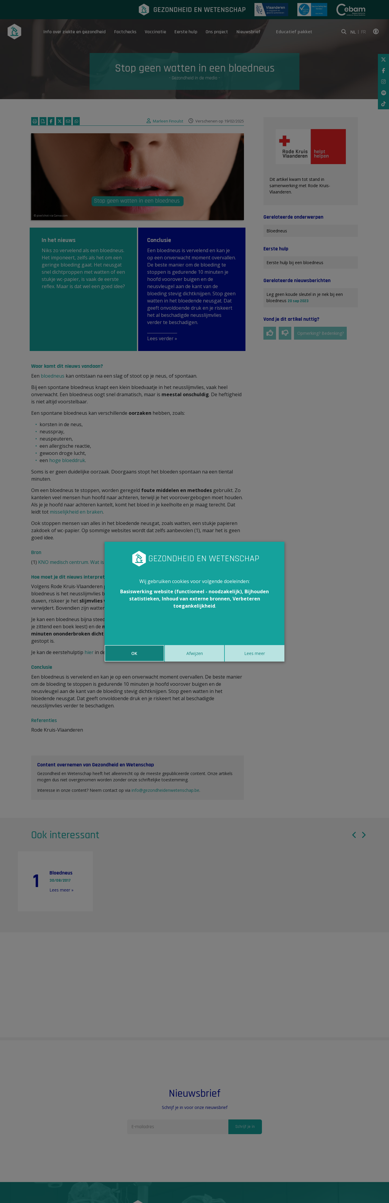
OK (134, 653)
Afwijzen (194, 653)
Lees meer (254, 653)
